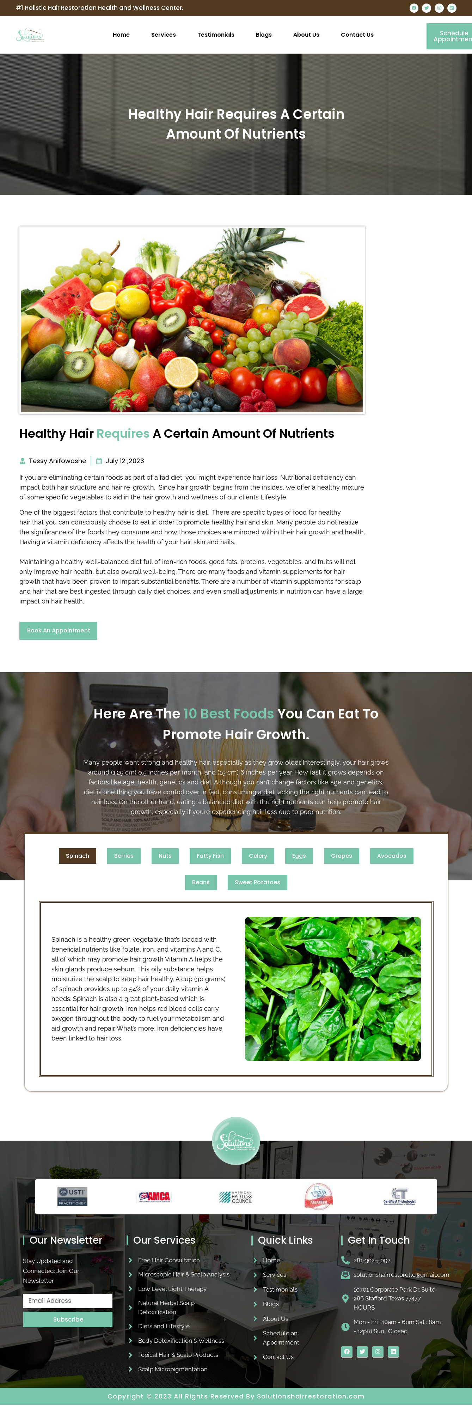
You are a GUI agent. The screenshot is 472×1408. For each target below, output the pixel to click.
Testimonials (215, 35)
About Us (306, 35)
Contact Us (357, 35)
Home (121, 35)
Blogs (264, 35)
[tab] (77, 859)
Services (163, 35)
